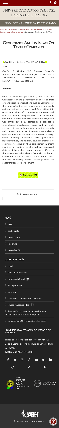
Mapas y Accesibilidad (18, 304)
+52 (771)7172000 (24, 352)
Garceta (12, 291)
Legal (10, 266)
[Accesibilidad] (53, 421)
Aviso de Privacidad (17, 272)
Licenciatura (14, 237)
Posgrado (12, 243)
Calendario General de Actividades (25, 298)
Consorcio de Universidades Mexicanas (27, 321)
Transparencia (15, 285)
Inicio (10, 224)
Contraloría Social (18, 279)
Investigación (14, 250)
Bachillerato (13, 230)
